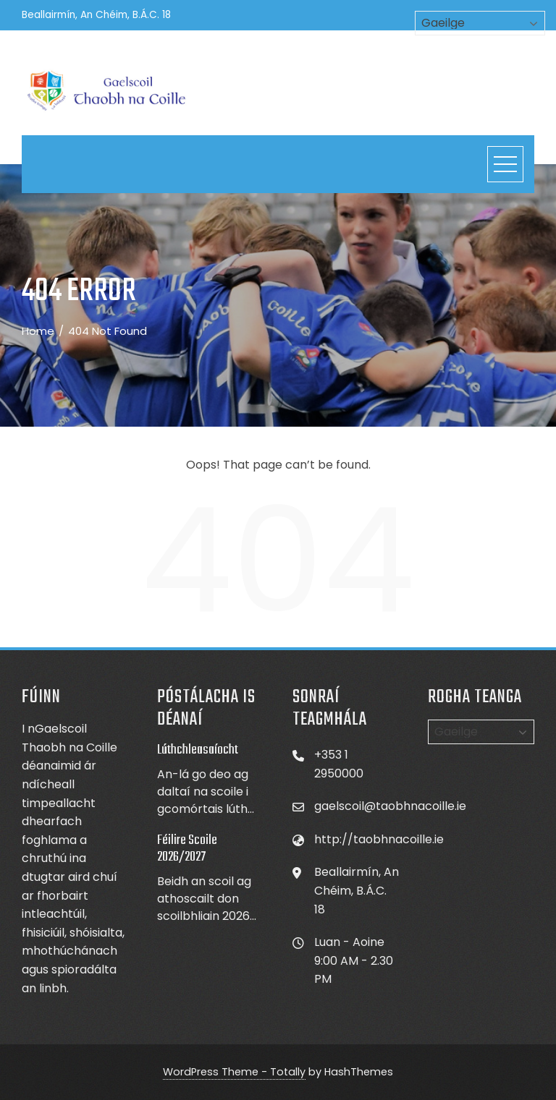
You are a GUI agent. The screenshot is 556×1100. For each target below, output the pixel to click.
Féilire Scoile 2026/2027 (187, 849)
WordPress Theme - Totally (234, 1072)
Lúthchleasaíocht (197, 750)
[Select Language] (481, 732)
